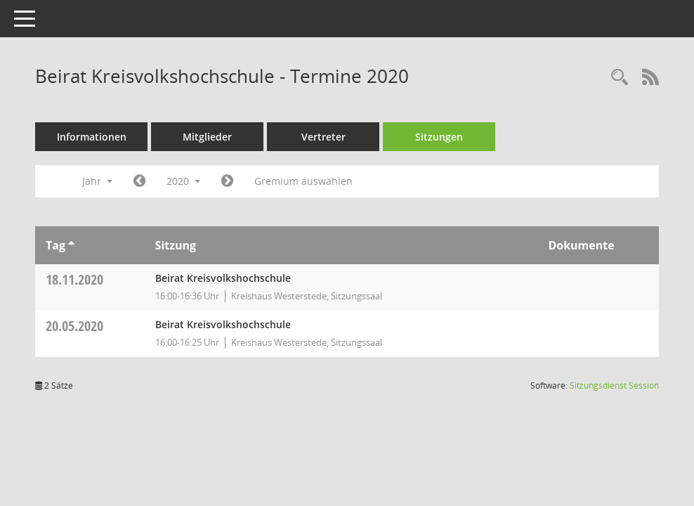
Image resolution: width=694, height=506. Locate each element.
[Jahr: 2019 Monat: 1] (139, 181)
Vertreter (323, 136)
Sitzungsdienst (614, 385)
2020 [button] (183, 181)
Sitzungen (439, 136)
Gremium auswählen (303, 181)
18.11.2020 (74, 279)
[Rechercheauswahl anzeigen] (619, 77)
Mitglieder (207, 136)
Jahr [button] (97, 181)
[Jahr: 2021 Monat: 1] (227, 181)
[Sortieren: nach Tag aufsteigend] (71, 245)
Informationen (91, 136)
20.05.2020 (74, 325)
